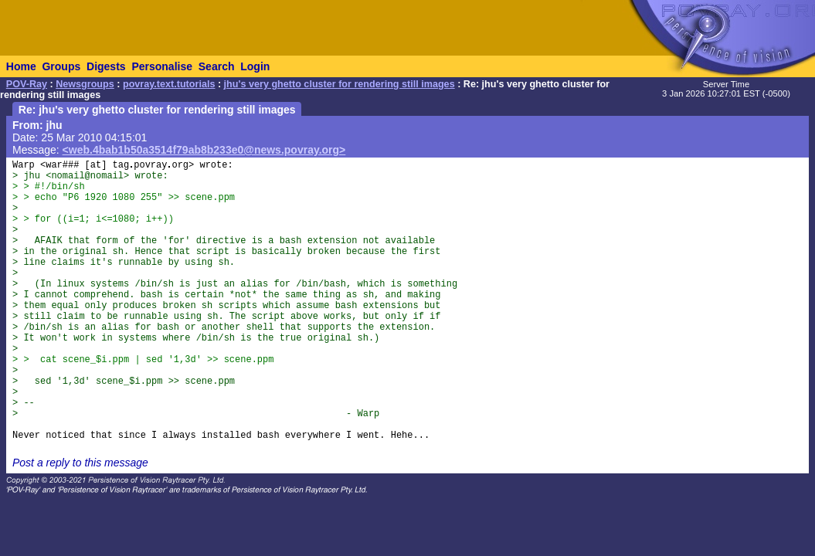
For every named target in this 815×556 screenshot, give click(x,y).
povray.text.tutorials (169, 84)
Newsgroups (85, 84)
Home (21, 66)
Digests (106, 66)
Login (255, 66)
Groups (61, 66)
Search (217, 66)
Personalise (161, 66)
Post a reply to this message (80, 462)
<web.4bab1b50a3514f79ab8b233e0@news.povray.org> (204, 150)
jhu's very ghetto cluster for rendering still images (339, 84)
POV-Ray (26, 84)
